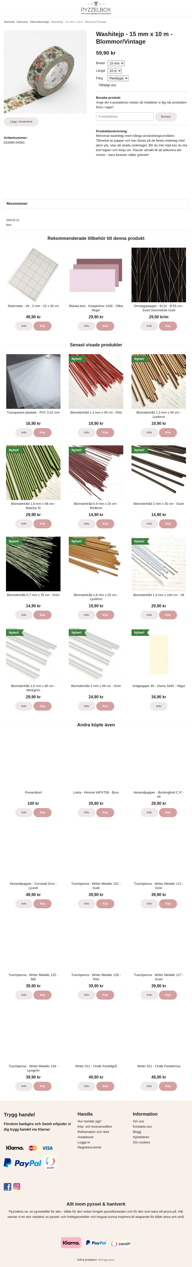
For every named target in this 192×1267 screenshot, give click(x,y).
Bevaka (166, 116)
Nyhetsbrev (141, 1137)
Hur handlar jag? (90, 1121)
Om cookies (141, 1142)
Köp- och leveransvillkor (95, 1126)
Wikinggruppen (106, 1259)
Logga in (84, 1142)
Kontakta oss (142, 1126)
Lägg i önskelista (21, 121)
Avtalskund (85, 1137)
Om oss (138, 1121)
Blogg (137, 1132)
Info (24, 325)
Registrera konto (89, 1147)
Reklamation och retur (93, 1132)
